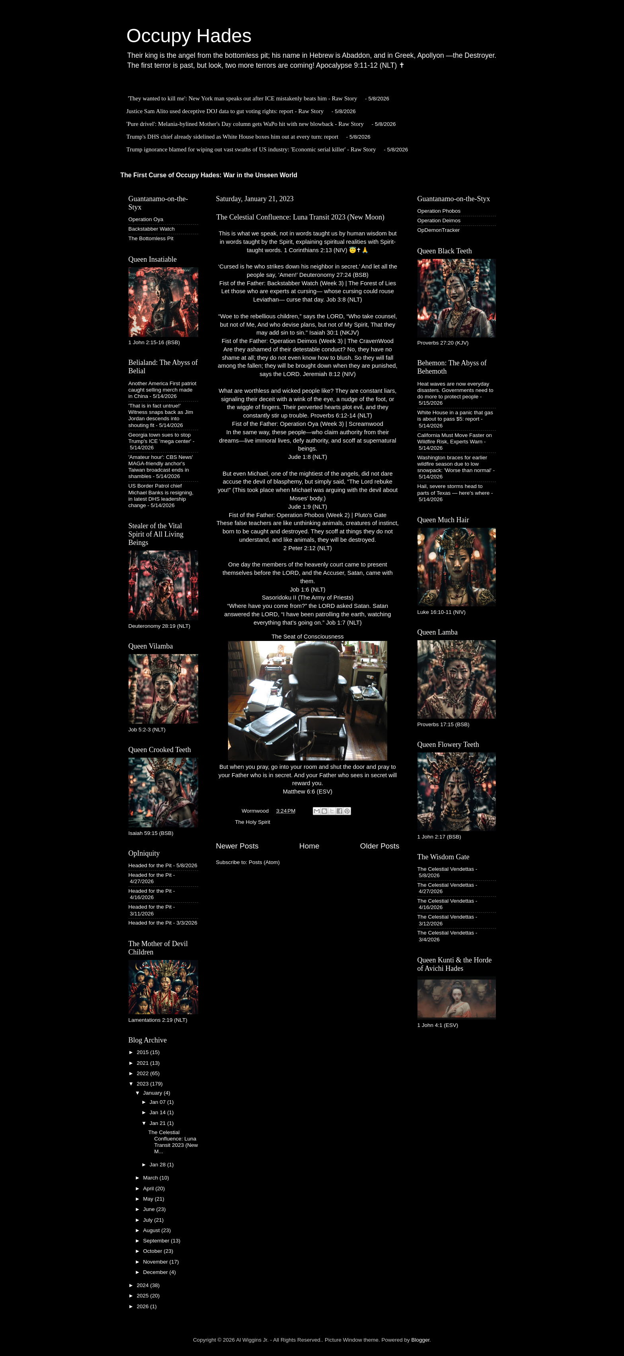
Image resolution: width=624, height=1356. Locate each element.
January (153, 1093)
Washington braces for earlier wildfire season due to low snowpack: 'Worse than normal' (454, 464)
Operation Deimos (439, 220)
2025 (143, 1296)
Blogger (420, 1340)
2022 (143, 1073)
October (153, 1251)
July (148, 1220)
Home (309, 846)
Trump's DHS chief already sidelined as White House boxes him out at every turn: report (233, 136)
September (157, 1241)
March (151, 1178)
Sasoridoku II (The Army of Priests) (307, 597)
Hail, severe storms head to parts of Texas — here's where (453, 489)
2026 (143, 1306)
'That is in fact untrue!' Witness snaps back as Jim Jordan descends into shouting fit (161, 415)
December (156, 1272)
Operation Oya (146, 219)
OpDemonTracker (438, 230)
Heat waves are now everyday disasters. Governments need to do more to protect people (455, 390)
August (152, 1230)
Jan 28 (158, 1165)
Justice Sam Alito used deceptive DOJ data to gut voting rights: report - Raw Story (225, 111)
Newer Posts (237, 846)
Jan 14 (158, 1112)
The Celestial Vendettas (445, 869)
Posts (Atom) (264, 862)
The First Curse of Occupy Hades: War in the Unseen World (209, 175)
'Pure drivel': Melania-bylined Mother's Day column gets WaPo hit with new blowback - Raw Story (245, 124)
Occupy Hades (189, 35)
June (149, 1209)
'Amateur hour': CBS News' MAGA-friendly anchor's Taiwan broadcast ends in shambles (161, 467)
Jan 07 (158, 1102)
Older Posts (380, 846)
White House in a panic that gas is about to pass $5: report (455, 416)
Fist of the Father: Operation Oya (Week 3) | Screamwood (307, 424)
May (149, 1199)
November (156, 1262)
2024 (143, 1285)
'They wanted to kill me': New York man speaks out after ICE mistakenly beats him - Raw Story (242, 98)
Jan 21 (158, 1123)
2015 (143, 1052)
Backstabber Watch (152, 229)
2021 (143, 1063)
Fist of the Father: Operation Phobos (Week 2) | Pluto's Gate (308, 515)
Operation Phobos (439, 211)
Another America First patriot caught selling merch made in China (163, 389)
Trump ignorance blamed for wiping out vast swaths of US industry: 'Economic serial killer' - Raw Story (251, 149)
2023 (143, 1084)
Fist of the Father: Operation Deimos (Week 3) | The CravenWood (308, 341)
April (149, 1188)
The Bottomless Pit (151, 238)
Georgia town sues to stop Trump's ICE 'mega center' (160, 438)
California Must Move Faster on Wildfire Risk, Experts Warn (454, 438)
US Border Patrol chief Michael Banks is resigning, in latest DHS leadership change (161, 495)
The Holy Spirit (253, 822)
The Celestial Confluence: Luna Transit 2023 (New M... (173, 1142)
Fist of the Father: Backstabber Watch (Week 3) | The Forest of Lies (307, 283)
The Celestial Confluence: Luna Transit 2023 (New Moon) (300, 217)
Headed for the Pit (150, 865)
